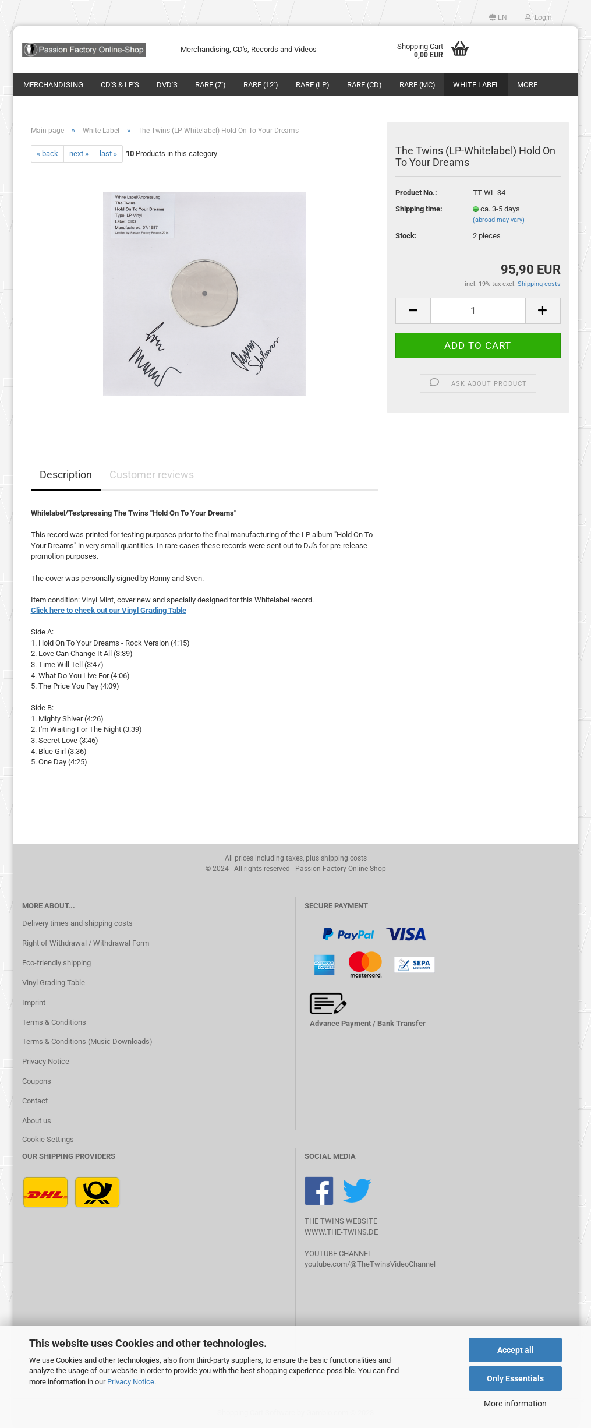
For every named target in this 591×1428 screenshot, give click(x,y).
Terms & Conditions (54, 1022)
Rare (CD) (364, 84)
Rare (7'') (210, 84)
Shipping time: (419, 208)
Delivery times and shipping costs (77, 923)
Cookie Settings (48, 1139)
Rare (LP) (313, 84)
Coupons (36, 1081)
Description (66, 474)
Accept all (515, 1350)
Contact (35, 1100)
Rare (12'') (260, 84)
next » (79, 153)
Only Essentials (515, 1378)
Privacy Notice (130, 1381)
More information (515, 1403)
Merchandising (53, 84)
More (527, 84)
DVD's (167, 84)
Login (538, 17)
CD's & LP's (120, 84)
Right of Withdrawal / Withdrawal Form (85, 943)
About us (36, 1120)
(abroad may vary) (499, 220)
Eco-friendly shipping (56, 962)
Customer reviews (151, 474)
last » (108, 153)
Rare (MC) (417, 84)
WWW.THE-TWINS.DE (341, 1232)
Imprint (33, 1002)
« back (47, 153)
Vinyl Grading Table (53, 982)
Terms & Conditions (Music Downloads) (87, 1041)
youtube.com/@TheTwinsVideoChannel (370, 1264)
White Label (476, 84)
